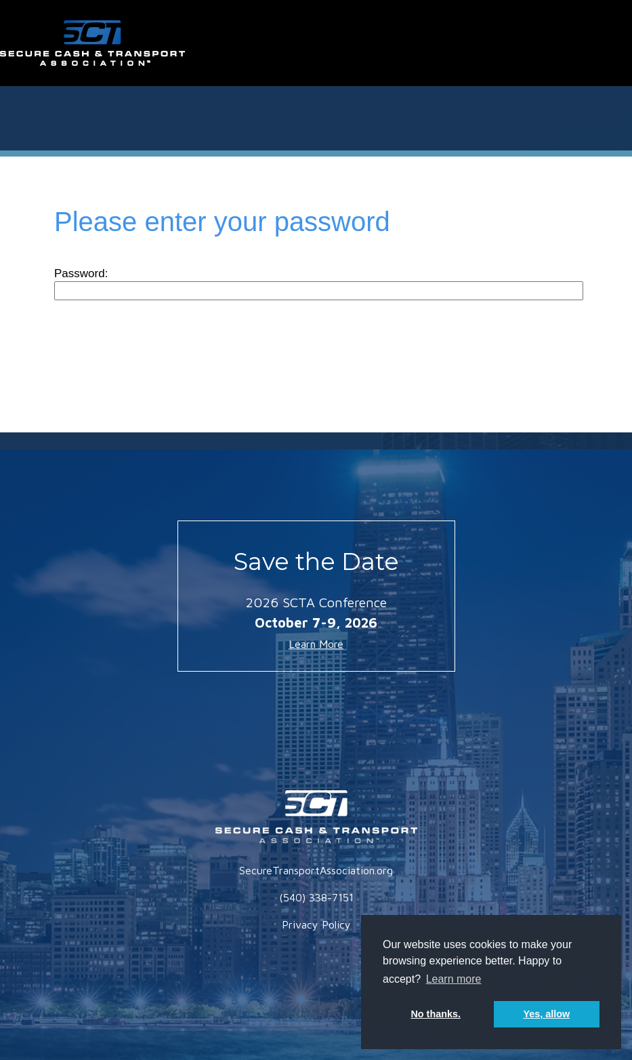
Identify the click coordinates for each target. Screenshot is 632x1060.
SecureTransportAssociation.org (316, 870)
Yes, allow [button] (546, 1013)
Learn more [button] (454, 979)
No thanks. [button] (435, 1013)
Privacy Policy (316, 924)
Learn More (316, 644)
